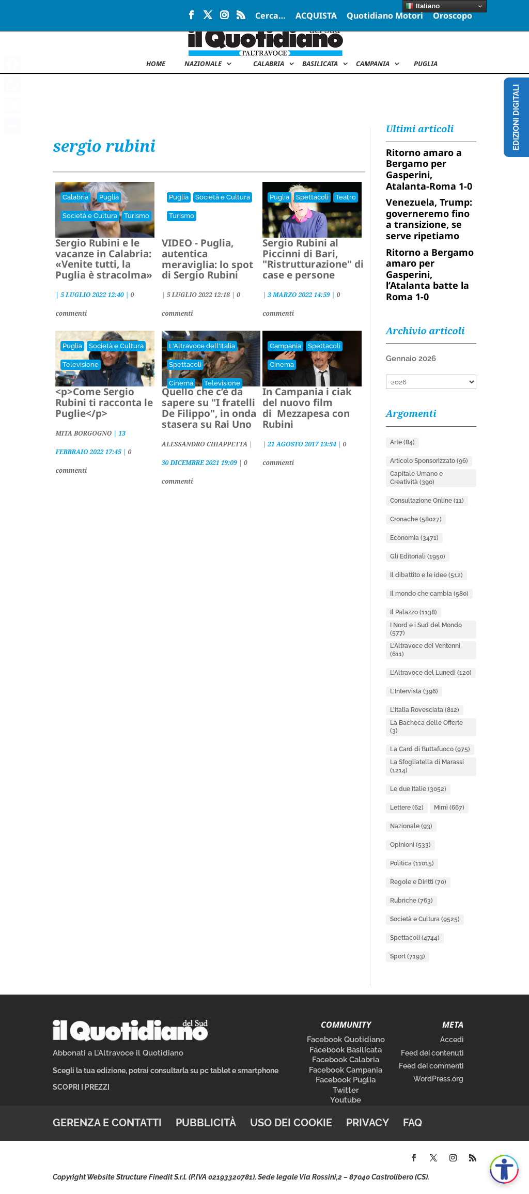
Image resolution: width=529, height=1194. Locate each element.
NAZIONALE (203, 64)
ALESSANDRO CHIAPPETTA (204, 444)
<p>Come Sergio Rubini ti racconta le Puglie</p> (104, 402)
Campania (373, 64)
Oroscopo (452, 16)
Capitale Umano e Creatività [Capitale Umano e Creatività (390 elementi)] (416, 478)
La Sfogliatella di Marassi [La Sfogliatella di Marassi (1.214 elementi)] (427, 766)
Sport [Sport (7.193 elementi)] (407, 956)
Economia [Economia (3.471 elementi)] (414, 537)
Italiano (423, 6)
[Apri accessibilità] (504, 1169)
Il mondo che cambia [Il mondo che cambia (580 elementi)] (429, 593)
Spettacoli (312, 197)
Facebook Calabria (345, 1059)
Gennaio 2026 (411, 358)
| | (199, 294)
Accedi (451, 1039)
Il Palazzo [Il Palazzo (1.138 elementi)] (413, 612)
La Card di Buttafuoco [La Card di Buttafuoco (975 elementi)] (430, 749)
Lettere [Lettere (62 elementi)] (407, 807)
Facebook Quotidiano (346, 1039)
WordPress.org (438, 1079)
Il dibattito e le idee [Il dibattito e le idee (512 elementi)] (426, 575)
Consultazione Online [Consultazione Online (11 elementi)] (427, 500)
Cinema (181, 383)
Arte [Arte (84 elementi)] (402, 442)
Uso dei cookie (291, 1123)
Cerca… (270, 16)
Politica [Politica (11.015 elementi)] (412, 863)
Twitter (346, 1090)
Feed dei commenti (431, 1066)
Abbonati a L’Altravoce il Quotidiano (118, 1053)
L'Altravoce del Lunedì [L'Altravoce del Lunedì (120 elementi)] (431, 672)
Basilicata (320, 64)
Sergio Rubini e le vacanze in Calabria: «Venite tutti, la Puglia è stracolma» (103, 259)
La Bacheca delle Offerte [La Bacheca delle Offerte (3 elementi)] (426, 727)
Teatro (345, 197)
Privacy (367, 1123)
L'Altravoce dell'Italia (202, 346)
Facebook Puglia (346, 1079)
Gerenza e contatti (107, 1123)
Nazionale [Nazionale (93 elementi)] (411, 826)
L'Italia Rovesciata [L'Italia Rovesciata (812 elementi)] (424, 710)
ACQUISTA (316, 16)
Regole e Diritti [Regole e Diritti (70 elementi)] (418, 882)
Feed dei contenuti (432, 1053)
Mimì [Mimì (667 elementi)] (449, 807)
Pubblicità (206, 1123)
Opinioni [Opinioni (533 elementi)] (410, 844)
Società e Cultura (90, 216)
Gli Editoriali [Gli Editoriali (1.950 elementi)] (417, 556)
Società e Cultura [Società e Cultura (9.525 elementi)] (425, 919)
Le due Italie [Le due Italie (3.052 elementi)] (418, 789)
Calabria (268, 64)
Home (155, 64)
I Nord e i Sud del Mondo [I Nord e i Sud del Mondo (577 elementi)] (426, 629)
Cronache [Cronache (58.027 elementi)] (416, 519)
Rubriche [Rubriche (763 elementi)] (411, 900)
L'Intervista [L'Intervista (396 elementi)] (414, 691)
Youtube (345, 1100)
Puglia (426, 64)
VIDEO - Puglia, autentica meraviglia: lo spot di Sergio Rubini (207, 259)
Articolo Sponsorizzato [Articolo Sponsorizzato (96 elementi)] (429, 460)
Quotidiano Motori (385, 16)
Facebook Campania (345, 1070)
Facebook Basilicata (345, 1050)
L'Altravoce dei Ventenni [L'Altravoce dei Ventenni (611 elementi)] (425, 650)
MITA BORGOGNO (83, 433)
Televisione (81, 364)
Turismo (136, 216)
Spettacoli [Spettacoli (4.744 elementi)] (415, 937)
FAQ (412, 1123)
